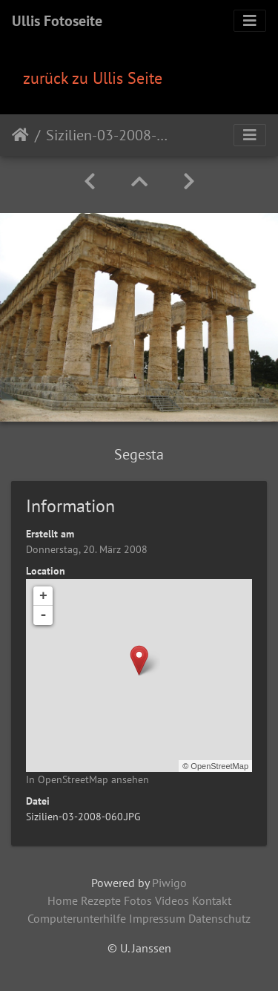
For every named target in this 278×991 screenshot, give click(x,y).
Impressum (157, 918)
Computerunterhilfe (76, 918)
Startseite (20, 135)
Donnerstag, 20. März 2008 (87, 549)
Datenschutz (219, 918)
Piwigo (169, 882)
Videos (172, 900)
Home (62, 900)
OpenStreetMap (219, 766)
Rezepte (101, 900)
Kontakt (211, 900)
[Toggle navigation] (250, 21)
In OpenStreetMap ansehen (87, 779)
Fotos (138, 900)
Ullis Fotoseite (57, 20)
